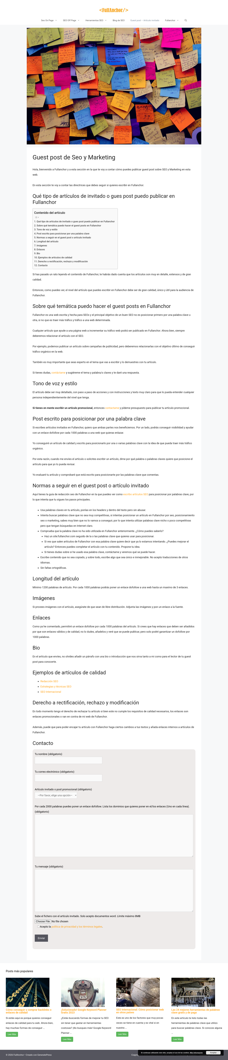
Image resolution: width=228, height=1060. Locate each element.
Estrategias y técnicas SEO (55, 686)
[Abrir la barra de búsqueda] (186, 20)
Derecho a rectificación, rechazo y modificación (63, 261)
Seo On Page (50, 20)
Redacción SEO (49, 681)
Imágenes (42, 245)
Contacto (43, 265)
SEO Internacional (50, 691)
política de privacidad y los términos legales (76, 926)
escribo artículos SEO (135, 494)
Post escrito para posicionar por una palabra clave (63, 233)
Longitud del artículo (47, 241)
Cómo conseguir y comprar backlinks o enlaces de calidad (28, 1011)
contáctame (58, 372)
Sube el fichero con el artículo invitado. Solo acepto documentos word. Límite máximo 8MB (87, 916)
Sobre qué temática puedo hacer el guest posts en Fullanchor (69, 225)
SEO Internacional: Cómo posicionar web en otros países (140, 1011)
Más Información (196, 1053)
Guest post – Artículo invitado (144, 20)
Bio (38, 253)
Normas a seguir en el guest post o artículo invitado (64, 237)
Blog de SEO (119, 20)
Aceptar (213, 1053)
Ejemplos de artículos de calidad (55, 257)
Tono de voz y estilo (47, 229)
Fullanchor (173, 20)
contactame (112, 407)
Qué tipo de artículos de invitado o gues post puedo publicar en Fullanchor (76, 221)
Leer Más (12, 1034)
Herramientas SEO (98, 20)
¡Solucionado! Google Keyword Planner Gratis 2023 (83, 1011)
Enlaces (41, 249)
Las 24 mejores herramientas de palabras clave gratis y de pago (195, 1011)
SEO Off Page (73, 20)
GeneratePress (44, 1055)
